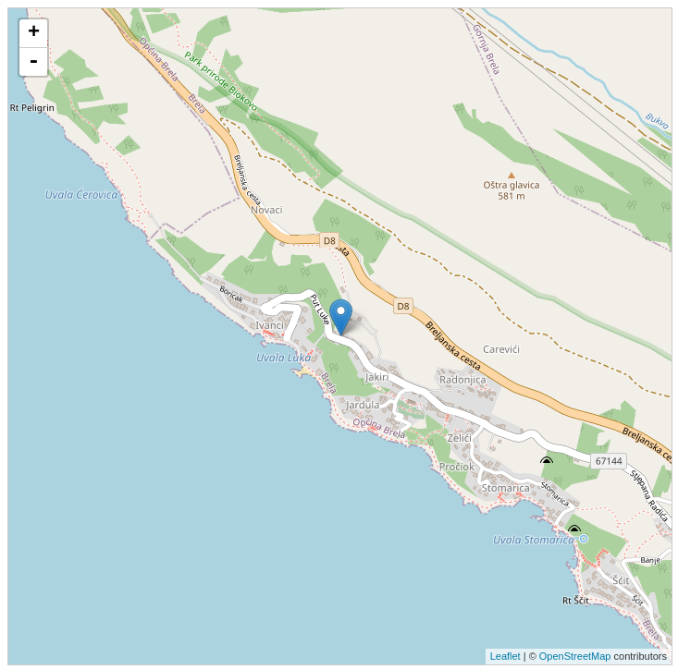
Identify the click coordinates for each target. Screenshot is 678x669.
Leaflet (505, 656)
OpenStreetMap (575, 656)
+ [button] (34, 33)
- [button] (33, 62)
